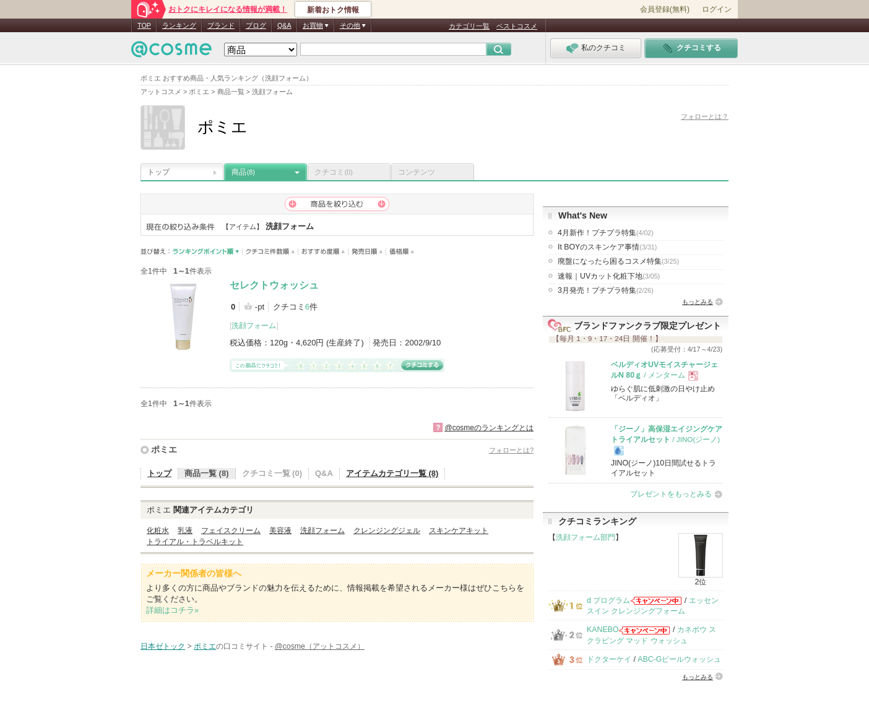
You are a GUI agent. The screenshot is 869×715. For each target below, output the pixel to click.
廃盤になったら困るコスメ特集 (618, 261)
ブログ (256, 25)
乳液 (185, 530)
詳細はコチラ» (172, 610)
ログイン (717, 9)
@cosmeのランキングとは (489, 427)
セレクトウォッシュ (274, 285)
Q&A (284, 25)
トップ (158, 172)
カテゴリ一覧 (469, 26)
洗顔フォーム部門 (585, 537)
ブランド (221, 25)
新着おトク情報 (333, 10)
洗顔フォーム (253, 325)
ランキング (179, 25)
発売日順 (367, 251)
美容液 (280, 530)
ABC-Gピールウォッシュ (679, 659)
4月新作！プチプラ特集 (606, 232)
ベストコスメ (516, 26)
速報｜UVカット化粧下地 (609, 276)
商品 (243, 172)
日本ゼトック (163, 646)
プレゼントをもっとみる (671, 494)
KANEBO (602, 629)
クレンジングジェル (386, 530)
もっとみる (697, 301)
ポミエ (164, 449)
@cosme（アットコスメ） (320, 646)
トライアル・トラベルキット (195, 541)
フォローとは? (511, 450)
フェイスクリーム (231, 530)
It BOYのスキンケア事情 (607, 247)
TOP (144, 25)
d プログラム (608, 600)
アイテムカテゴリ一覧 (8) (392, 473)
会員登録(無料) (665, 9)
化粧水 (158, 530)
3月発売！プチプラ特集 (606, 290)
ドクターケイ (609, 659)
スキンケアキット (458, 530)
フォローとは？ (704, 116)
